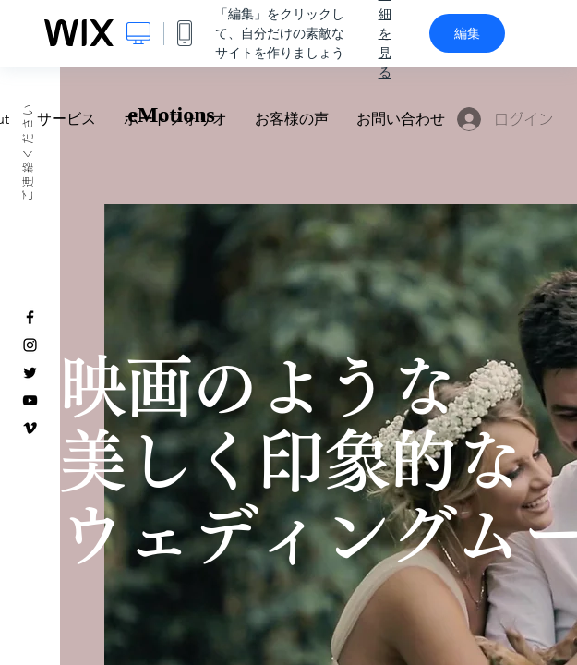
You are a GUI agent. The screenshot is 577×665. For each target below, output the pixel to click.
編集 (467, 33)
